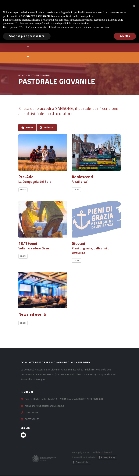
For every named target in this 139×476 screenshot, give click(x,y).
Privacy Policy (108, 457)
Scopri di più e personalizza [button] (27, 36)
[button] (134, 6)
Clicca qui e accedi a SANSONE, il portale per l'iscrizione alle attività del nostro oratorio (68, 110)
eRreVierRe (90, 457)
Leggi (23, 190)
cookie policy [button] (86, 16)
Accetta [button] (125, 36)
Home (21, 75)
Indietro (47, 127)
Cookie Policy (83, 462)
